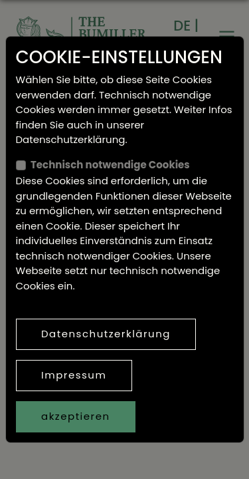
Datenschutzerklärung (106, 334)
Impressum (73, 375)
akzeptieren (75, 416)
